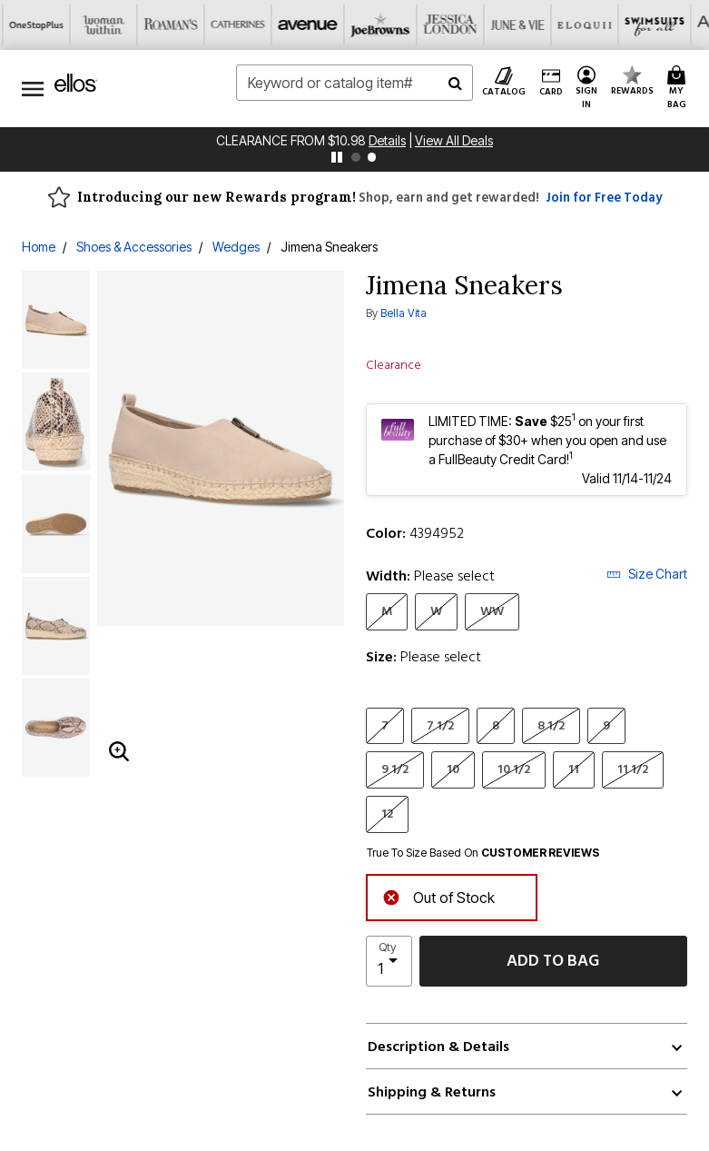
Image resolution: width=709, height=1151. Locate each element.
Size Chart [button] (646, 573)
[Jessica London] (254, 25)
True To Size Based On (483, 853)
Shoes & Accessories (134, 246)
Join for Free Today (604, 197)
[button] (587, 88)
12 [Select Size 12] (387, 813)
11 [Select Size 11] (573, 769)
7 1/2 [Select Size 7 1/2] (440, 725)
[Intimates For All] (590, 25)
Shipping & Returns (432, 1092)
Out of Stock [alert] (438, 896)
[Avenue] (119, 25)
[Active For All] (522, 25)
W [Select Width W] (436, 610)
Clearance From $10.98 (292, 140)
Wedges (236, 246)
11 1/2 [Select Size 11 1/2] (632, 769)
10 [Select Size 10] (453, 769)
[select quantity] (389, 961)
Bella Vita (403, 313)
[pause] (337, 157)
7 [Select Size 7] (385, 725)
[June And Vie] (321, 25)
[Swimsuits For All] (455, 25)
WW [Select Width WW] (492, 610)
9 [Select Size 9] (606, 725)
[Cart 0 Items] (679, 88)
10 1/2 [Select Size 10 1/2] (513, 769)
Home (38, 246)
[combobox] (354, 82)
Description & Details (438, 1046)
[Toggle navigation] (32, 88)
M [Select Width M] (386, 610)
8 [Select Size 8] (495, 725)
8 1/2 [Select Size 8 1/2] (551, 725)
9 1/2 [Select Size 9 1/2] (395, 769)
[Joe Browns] (187, 25)
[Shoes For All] (657, 25)
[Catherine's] (52, 25)
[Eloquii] (388, 25)
